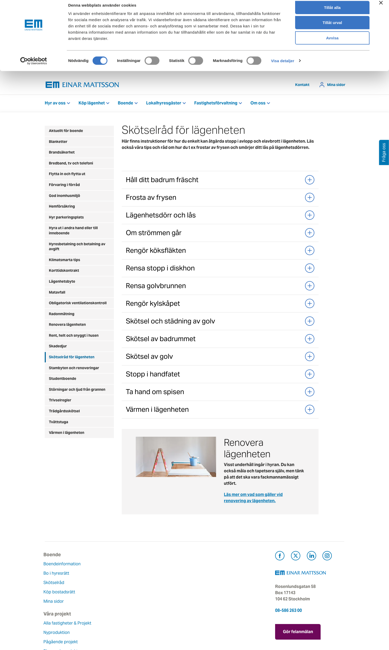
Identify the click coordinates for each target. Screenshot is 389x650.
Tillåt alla (332, 13)
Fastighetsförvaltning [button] (215, 104)
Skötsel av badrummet (220, 340)
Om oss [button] (257, 104)
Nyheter (154, 612)
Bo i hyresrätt (57, 574)
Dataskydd (157, 621)
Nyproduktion (109, 580)
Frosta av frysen (220, 198)
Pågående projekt (113, 590)
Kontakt (302, 86)
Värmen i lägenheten (220, 410)
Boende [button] (125, 104)
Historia (154, 584)
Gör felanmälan (298, 632)
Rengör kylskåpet (220, 304)
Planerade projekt (113, 599)
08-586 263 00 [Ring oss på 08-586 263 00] (288, 611)
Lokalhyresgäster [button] (163, 104)
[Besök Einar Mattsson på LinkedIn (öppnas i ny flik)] (311, 557)
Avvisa (332, 43)
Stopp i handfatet (220, 375)
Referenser (106, 609)
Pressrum (207, 593)
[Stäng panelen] (381, 8)
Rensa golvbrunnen (220, 287)
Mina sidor (336, 86)
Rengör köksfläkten (220, 251)
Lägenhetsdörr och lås (220, 216)
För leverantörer (214, 602)
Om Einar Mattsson (165, 565)
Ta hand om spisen (220, 393)
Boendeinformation (63, 565)
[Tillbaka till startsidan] (82, 86)
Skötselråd (55, 584)
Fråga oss (207, 584)
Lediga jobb (158, 602)
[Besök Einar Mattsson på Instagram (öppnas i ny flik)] (327, 557)
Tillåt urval (332, 28)
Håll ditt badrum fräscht (220, 181)
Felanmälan (209, 574)
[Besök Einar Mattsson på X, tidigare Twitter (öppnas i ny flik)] (295, 557)
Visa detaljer (282, 66)
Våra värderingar (163, 574)
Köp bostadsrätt (60, 593)
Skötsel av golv (220, 357)
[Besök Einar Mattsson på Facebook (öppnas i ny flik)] (279, 557)
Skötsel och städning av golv (220, 322)
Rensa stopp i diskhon (220, 269)
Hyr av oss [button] (55, 104)
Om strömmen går (220, 234)
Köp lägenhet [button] (92, 104)
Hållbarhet (157, 593)
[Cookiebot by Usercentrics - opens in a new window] (33, 66)
